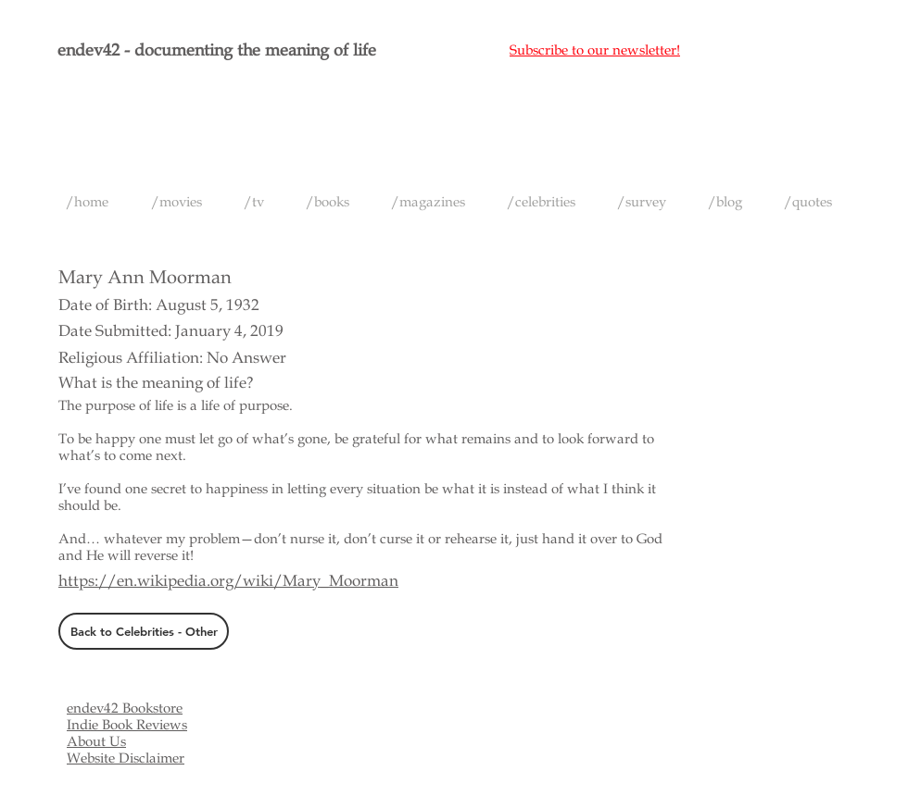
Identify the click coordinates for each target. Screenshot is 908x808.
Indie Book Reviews (127, 724)
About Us (96, 741)
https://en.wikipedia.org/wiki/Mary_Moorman (228, 580)
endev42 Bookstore (125, 708)
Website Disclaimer (125, 758)
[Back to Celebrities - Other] (143, 631)
